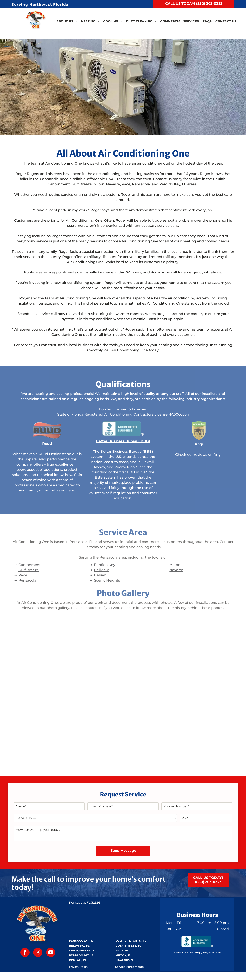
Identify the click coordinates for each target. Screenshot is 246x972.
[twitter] (37, 953)
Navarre (176, 570)
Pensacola (27, 580)
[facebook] (25, 953)
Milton (174, 565)
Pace (22, 575)
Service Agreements (129, 967)
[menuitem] (66, 21)
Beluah (100, 575)
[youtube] (50, 953)
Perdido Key (104, 565)
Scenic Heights (107, 580)
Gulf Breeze (28, 570)
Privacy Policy (78, 967)
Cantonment (29, 565)
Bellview (101, 570)
